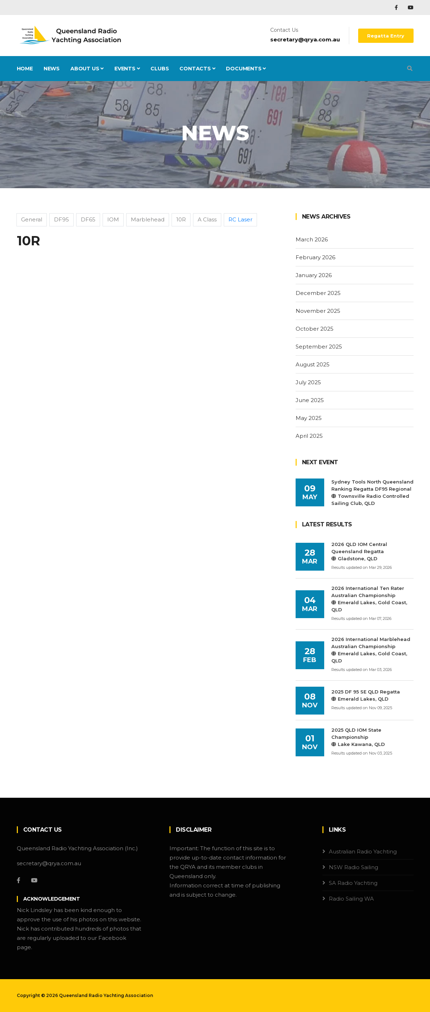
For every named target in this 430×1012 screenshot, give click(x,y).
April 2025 (309, 435)
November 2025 (318, 310)
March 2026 (312, 239)
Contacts (197, 68)
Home (25, 68)
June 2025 (310, 400)
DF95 (61, 219)
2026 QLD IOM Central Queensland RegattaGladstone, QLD (359, 551)
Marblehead (147, 219)
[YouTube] (34, 880)
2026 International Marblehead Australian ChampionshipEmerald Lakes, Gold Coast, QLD (370, 649)
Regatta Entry (386, 36)
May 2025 (309, 418)
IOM (113, 219)
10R (181, 219)
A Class (207, 219)
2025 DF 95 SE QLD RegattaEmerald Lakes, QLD (365, 695)
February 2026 (315, 257)
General (31, 219)
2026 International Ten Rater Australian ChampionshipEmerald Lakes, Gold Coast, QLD (369, 598)
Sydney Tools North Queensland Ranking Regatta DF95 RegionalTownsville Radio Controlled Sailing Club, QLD (372, 492)
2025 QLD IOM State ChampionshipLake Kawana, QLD (358, 737)
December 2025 (318, 293)
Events (127, 68)
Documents (246, 68)
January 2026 (314, 275)
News (52, 68)
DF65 (88, 219)
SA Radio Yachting (353, 883)
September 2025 (319, 346)
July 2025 (308, 382)
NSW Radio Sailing (353, 867)
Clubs (159, 68)
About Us (87, 68)
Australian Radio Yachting (363, 851)
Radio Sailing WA (351, 898)
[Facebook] (18, 880)
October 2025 (314, 328)
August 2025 (313, 364)
